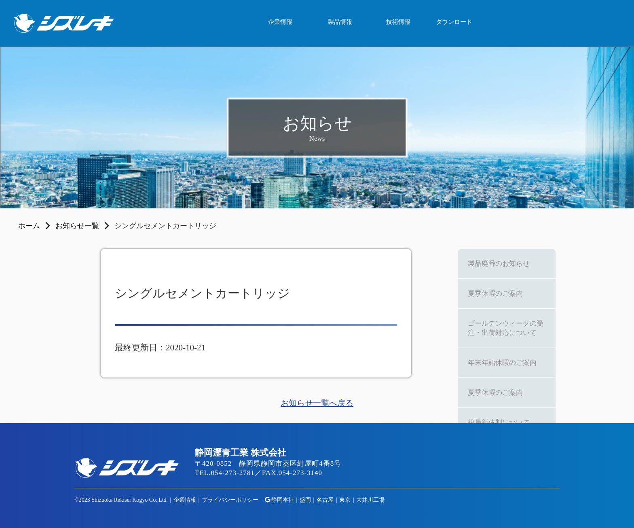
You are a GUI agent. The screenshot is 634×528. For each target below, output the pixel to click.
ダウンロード (454, 22)
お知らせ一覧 (77, 226)
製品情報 (340, 22)
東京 (345, 500)
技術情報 (398, 22)
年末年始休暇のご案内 (502, 363)
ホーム (29, 226)
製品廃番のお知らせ (499, 263)
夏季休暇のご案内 (495, 293)
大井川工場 (370, 500)
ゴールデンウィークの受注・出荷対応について (505, 328)
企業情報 (280, 22)
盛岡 (305, 500)
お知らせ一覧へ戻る (317, 403)
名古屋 (325, 500)
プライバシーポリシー (230, 500)
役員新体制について (499, 422)
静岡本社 (282, 500)
